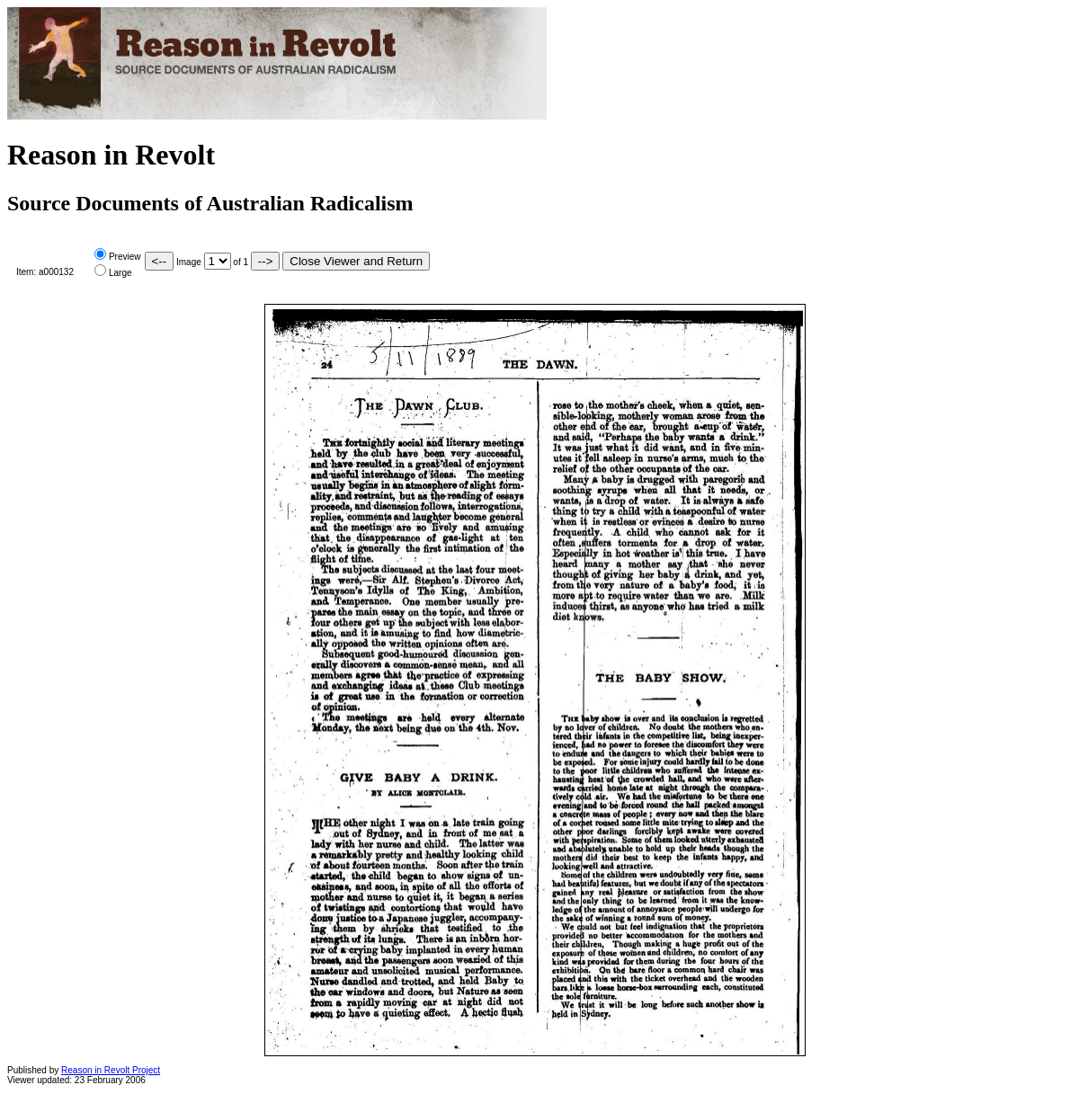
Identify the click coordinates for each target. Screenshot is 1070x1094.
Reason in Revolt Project (110, 1070)
